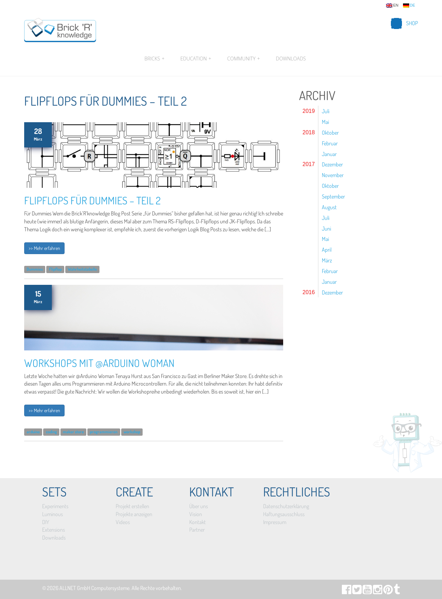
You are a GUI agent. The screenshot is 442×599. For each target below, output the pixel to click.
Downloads (291, 58)
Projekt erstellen (132, 506)
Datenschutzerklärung (286, 506)
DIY (45, 522)
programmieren (103, 431)
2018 (308, 132)
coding (51, 431)
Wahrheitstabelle (82, 269)
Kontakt (197, 522)
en (392, 5)
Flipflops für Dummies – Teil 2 (92, 200)
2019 (308, 111)
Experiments (55, 506)
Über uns (198, 506)
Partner (197, 529)
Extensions (53, 529)
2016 (308, 292)
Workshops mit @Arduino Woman (99, 362)
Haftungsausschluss (284, 514)
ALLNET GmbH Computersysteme (94, 587)
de (409, 5)
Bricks (154, 58)
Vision (195, 514)
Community (243, 58)
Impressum (274, 522)
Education (195, 58)
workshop (132, 431)
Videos (123, 522)
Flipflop (55, 269)
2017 (308, 164)
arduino (33, 431)
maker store (73, 431)
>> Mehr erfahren (44, 248)
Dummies (35, 269)
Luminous (52, 514)
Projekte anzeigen (134, 514)
